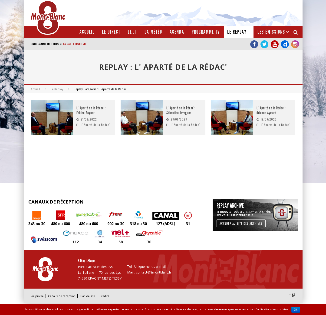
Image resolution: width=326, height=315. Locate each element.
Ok (295, 309)
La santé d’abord (74, 44)
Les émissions (271, 32)
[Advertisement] (215, 12)
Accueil (87, 32)
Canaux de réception (62, 296)
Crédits (104, 296)
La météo (153, 32)
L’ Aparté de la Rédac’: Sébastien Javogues (180, 111)
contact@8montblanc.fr (153, 272)
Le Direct (111, 32)
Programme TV (206, 32)
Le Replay (237, 32)
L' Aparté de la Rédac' (95, 125)
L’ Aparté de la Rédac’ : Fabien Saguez (91, 111)
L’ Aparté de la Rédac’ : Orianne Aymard (271, 111)
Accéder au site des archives (241, 223)
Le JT (132, 32)
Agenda (177, 32)
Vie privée (37, 296)
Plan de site (87, 296)
